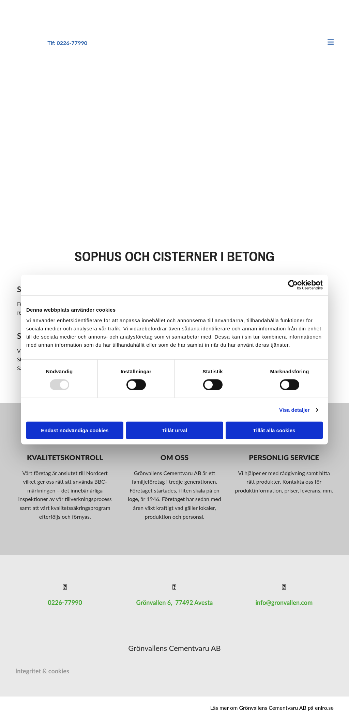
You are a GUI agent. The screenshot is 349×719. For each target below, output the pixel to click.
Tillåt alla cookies (274, 430)
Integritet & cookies (42, 671)
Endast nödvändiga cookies (74, 430)
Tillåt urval (174, 430)
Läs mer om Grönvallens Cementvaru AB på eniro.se (272, 707)
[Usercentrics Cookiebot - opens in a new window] (293, 285)
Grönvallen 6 (153, 602)
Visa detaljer (294, 409)
